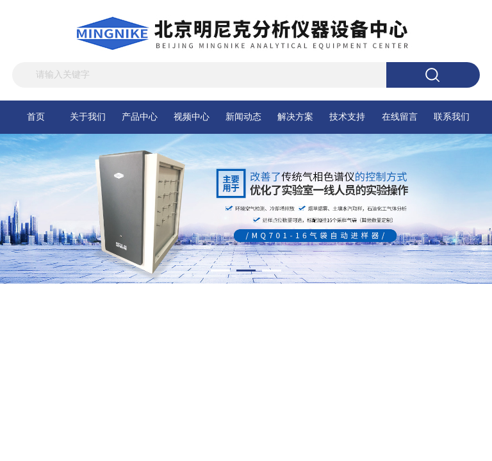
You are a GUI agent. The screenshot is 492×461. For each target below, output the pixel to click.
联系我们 (452, 117)
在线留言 (400, 117)
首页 (36, 117)
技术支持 (347, 117)
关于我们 (88, 117)
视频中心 (191, 117)
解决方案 (295, 117)
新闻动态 (243, 117)
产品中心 (140, 117)
